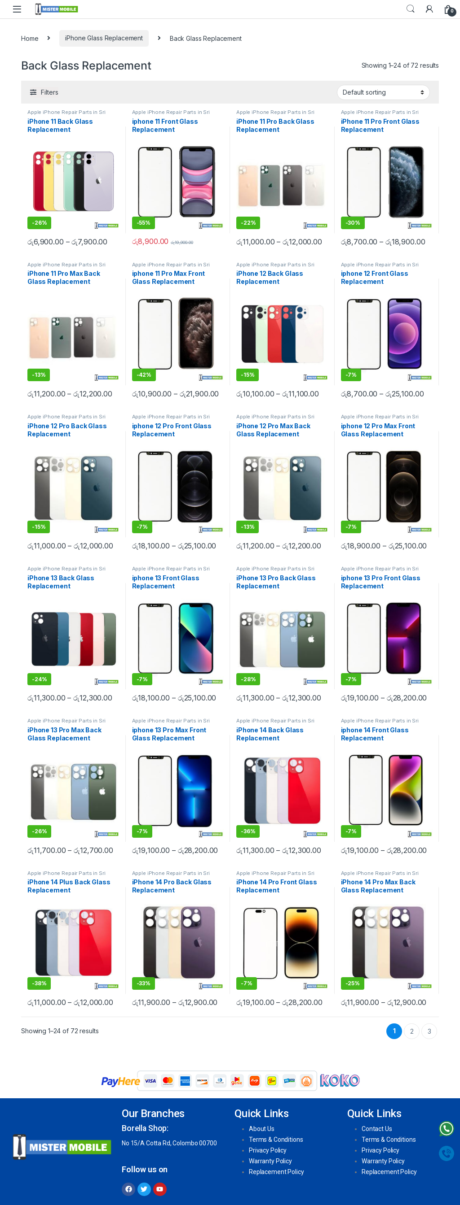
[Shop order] (383, 92)
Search (411, 9)
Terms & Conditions (276, 1139)
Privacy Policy (268, 1150)
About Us (261, 1128)
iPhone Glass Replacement (104, 38)
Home (29, 38)
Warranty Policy (270, 1161)
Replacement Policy (276, 1171)
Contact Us (377, 1128)
